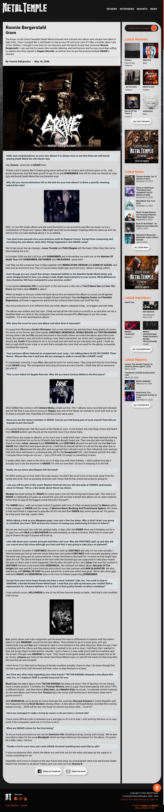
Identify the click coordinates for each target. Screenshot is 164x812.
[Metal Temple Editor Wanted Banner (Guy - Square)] (141, 288)
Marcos (155, 805)
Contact (23, 805)
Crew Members (12, 805)
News (153, 9)
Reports (142, 9)
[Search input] (138, 28)
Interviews (127, 9)
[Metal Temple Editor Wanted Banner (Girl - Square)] (141, 162)
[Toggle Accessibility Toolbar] (157, 787)
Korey (144, 805)
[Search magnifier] (154, 28)
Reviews (112, 9)
